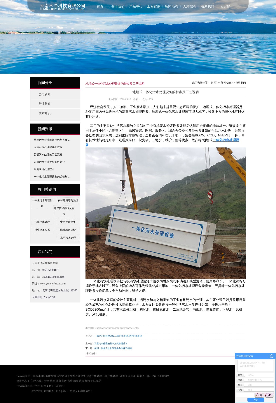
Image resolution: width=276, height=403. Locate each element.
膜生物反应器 (42, 229)
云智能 (225, 6)
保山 (58, 380)
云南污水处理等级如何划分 (49, 161)
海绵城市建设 (68, 229)
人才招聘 (189, 6)
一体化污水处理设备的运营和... (52, 176)
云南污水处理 (42, 221)
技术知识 (44, 113)
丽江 (93, 380)
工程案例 (153, 6)
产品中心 (135, 6)
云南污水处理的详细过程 (48, 147)
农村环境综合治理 (68, 200)
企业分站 (37, 391)
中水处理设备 (68, 221)
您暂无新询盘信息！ (81, 391)
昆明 (52, 380)
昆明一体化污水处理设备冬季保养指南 (113, 348)
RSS (58, 391)
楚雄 (64, 380)
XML (65, 391)
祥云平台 (34, 386)
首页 (100, 6)
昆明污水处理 (68, 237)
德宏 (75, 380)
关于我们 (118, 6)
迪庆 (81, 380)
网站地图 (49, 391)
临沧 (99, 380)
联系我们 (207, 6)
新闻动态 (171, 6)
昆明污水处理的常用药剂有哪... (52, 139)
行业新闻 (44, 103)
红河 (87, 380)
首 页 (214, 82)
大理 (70, 380)
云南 (46, 380)
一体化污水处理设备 (104, 336)
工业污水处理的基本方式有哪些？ (110, 343)
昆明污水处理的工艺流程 (48, 154)
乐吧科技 (60, 386)
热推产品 (22, 380)
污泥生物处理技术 (44, 169)
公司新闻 (44, 94)
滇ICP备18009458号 (158, 376)
